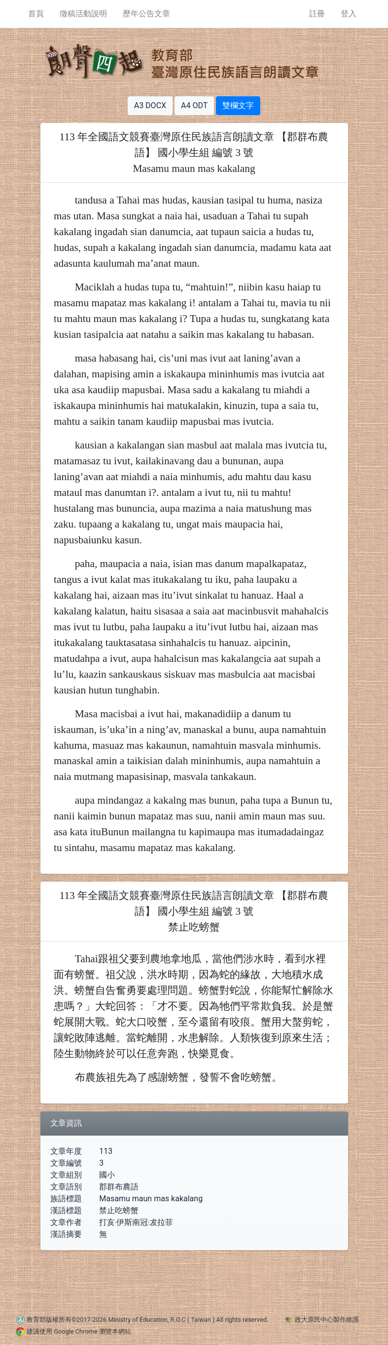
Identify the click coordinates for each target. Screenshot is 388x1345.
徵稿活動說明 (83, 13)
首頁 (36, 13)
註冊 (317, 13)
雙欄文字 (238, 105)
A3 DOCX (150, 105)
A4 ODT (194, 105)
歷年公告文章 (146, 13)
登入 (348, 13)
